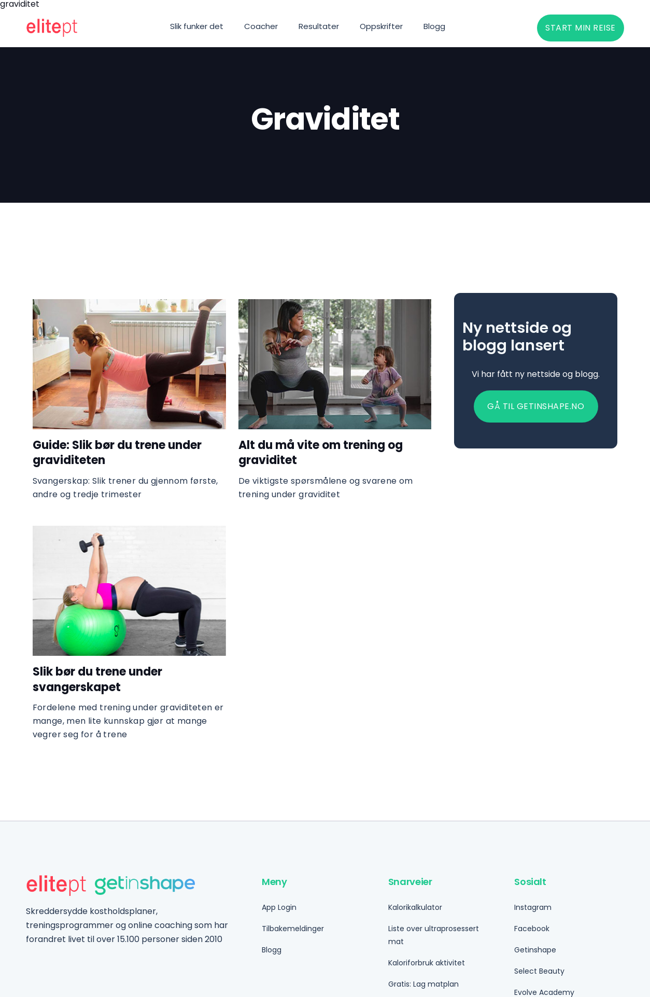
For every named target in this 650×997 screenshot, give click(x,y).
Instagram (533, 907)
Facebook (531, 928)
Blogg (271, 950)
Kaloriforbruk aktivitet (426, 963)
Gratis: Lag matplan (423, 984)
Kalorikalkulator (415, 907)
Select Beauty (539, 971)
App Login (279, 907)
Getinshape (535, 950)
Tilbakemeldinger (293, 928)
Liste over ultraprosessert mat (433, 935)
